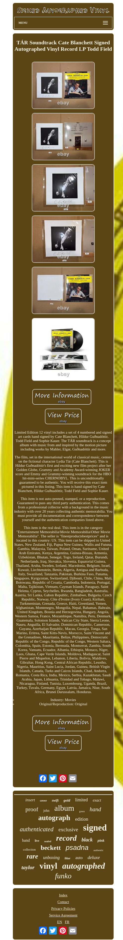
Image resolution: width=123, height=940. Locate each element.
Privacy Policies (63, 909)
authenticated (37, 829)
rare (32, 856)
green (82, 811)
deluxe (94, 857)
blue (67, 858)
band (26, 840)
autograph (54, 818)
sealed (47, 841)
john (46, 810)
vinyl (48, 865)
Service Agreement (63, 915)
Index (63, 895)
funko (63, 876)
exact (97, 800)
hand (95, 809)
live (37, 840)
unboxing (51, 857)
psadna (77, 847)
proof (31, 809)
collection (29, 849)
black (87, 839)
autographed (83, 866)
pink (100, 840)
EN (59, 922)
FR (67, 922)
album (64, 808)
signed (95, 828)
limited (81, 799)
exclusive (68, 830)
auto (79, 857)
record (66, 838)
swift (55, 800)
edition (81, 819)
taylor (28, 867)
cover (43, 800)
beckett (51, 847)
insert (30, 800)
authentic (98, 850)
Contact (63, 902)
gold (66, 800)
